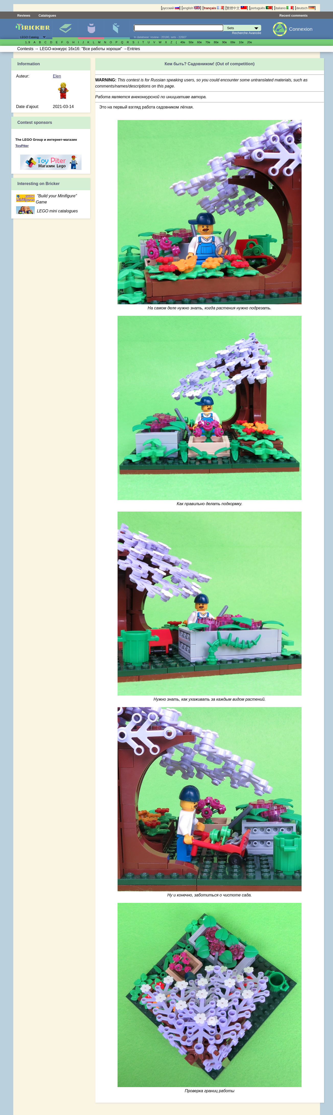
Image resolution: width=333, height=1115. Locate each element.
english (191, 8)
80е (216, 42)
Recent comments (293, 15)
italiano (284, 8)
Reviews (23, 15)
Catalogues (47, 15)
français (213, 8)
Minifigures (91, 29)
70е (207, 42)
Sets (65, 29)
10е (241, 42)
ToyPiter (22, 146)
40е (182, 42)
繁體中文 (236, 8)
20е (249, 42)
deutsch (305, 8)
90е (224, 42)
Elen (57, 76)
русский (170, 8)
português (261, 8)
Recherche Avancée (246, 33)
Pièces (117, 29)
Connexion (301, 29)
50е (191, 42)
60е (199, 42)
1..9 (27, 42)
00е (233, 42)
